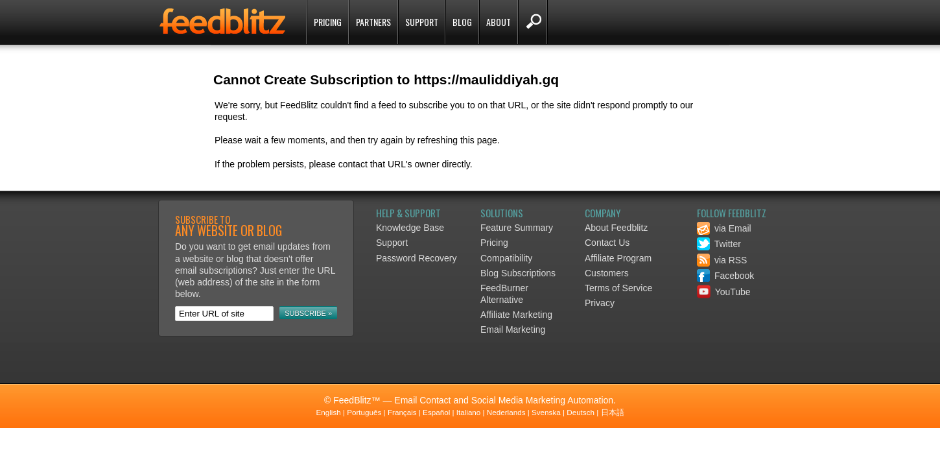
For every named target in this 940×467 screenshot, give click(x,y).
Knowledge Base (410, 227)
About (498, 22)
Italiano (468, 412)
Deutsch (580, 412)
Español (436, 412)
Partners (373, 22)
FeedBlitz (223, 23)
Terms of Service (618, 288)
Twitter (719, 244)
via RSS (722, 260)
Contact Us (607, 242)
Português (364, 412)
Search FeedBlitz (532, 22)
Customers (607, 273)
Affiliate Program (618, 258)
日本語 (612, 412)
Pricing (328, 22)
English (328, 412)
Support (421, 22)
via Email (724, 228)
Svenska (546, 412)
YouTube (724, 292)
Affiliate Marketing (516, 314)
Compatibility (506, 258)
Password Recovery (416, 258)
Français (402, 412)
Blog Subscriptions (518, 273)
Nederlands (506, 412)
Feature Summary (516, 227)
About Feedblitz (616, 227)
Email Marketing (512, 329)
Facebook (725, 275)
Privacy (600, 303)
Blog (462, 22)
